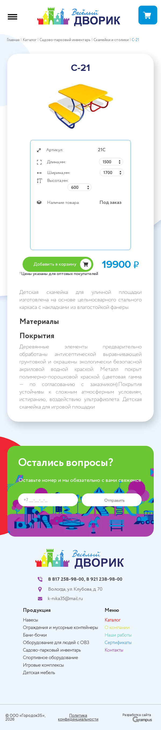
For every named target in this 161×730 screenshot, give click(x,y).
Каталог (112, 620)
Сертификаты (118, 643)
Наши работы (118, 635)
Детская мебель (39, 673)
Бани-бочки (35, 635)
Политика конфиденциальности (78, 717)
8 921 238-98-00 (104, 579)
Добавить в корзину (54, 264)
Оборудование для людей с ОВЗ (56, 643)
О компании (117, 628)
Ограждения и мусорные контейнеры (60, 628)
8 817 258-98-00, (66, 579)
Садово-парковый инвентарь (52, 650)
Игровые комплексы (43, 665)
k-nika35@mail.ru (65, 598)
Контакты (114, 650)
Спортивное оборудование (50, 658)
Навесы (30, 620)
